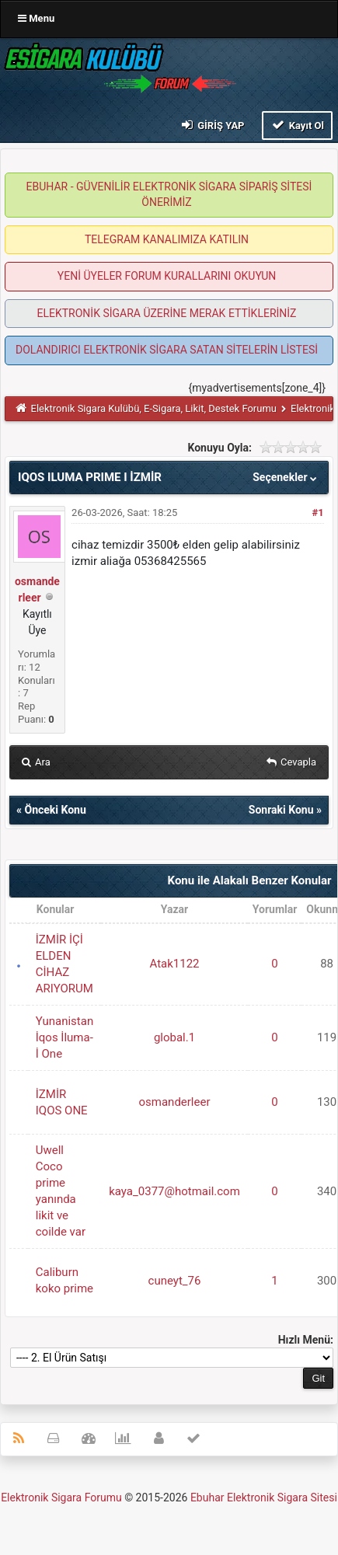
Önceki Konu (54, 810)
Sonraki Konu (281, 810)
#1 (318, 512)
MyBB (169, 1518)
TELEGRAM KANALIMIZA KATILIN (167, 239)
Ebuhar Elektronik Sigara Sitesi (263, 1497)
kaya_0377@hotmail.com (174, 1191)
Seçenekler (286, 477)
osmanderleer (174, 1102)
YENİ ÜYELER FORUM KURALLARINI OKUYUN (166, 276)
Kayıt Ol (297, 124)
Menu (36, 18)
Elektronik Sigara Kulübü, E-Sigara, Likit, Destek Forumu (154, 408)
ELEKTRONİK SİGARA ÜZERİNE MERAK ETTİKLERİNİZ (166, 313)
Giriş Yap (211, 124)
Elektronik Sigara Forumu (61, 1497)
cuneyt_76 (174, 1281)
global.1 (174, 1037)
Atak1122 (174, 964)
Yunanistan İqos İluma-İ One (64, 1037)
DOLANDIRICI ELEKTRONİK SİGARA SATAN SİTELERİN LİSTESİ (167, 349)
